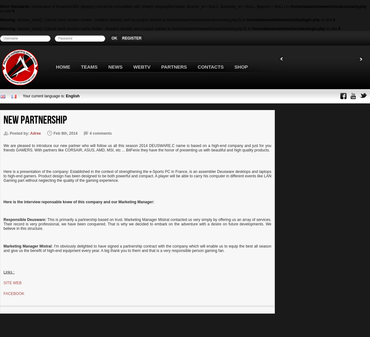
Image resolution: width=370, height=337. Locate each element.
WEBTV (142, 67)
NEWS (115, 67)
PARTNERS (174, 67)
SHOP (241, 67)
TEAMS (89, 67)
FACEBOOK (13, 293)
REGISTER (131, 38)
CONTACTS (211, 67)
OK (114, 38)
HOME (63, 67)
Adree (35, 133)
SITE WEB (12, 283)
